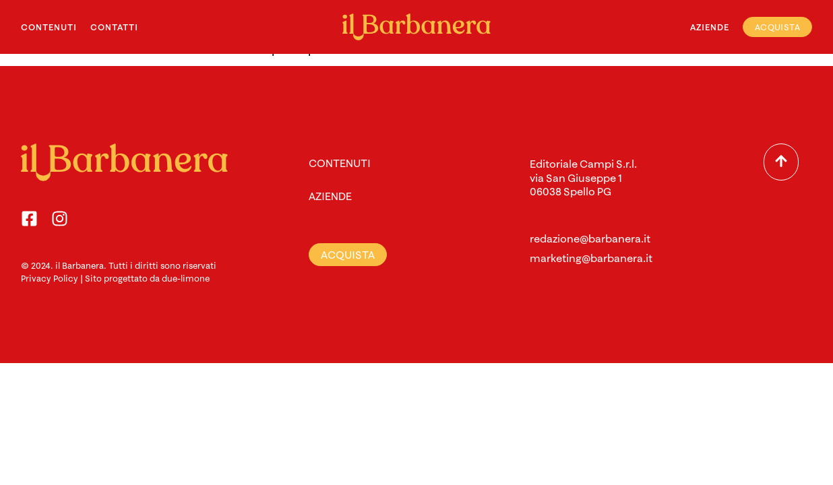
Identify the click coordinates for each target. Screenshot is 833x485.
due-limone (186, 278)
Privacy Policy (49, 278)
